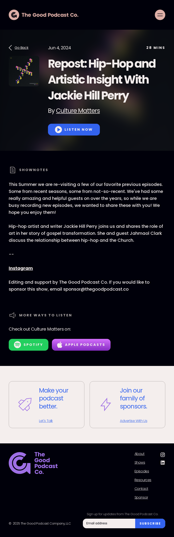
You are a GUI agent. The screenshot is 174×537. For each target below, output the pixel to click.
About (140, 454)
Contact (141, 489)
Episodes (142, 471)
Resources (143, 480)
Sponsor (141, 497)
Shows (140, 462)
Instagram (21, 268)
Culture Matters (78, 110)
